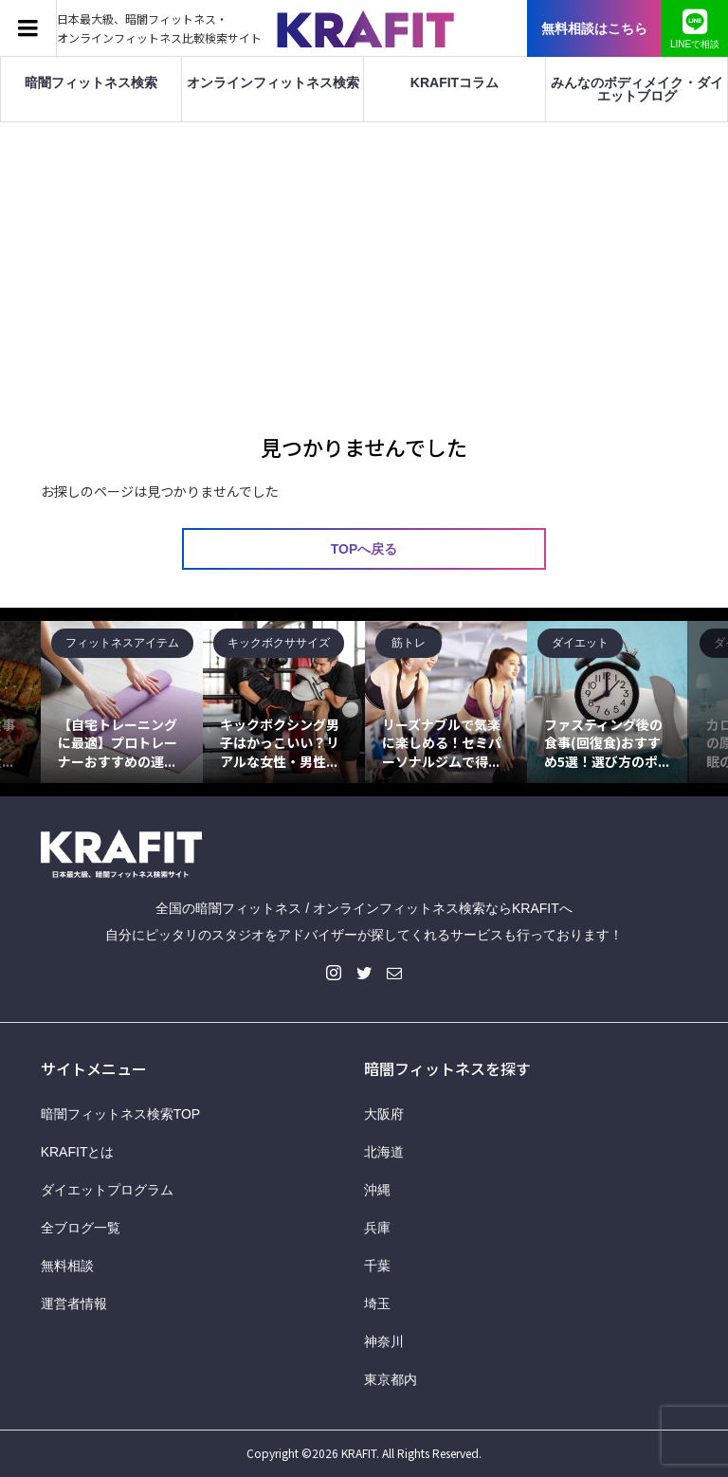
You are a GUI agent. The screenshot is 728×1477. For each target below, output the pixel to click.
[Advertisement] (364, 264)
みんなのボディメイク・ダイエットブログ (637, 89)
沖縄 (377, 1189)
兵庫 (377, 1227)
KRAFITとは (78, 1151)
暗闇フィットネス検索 (91, 82)
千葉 (377, 1265)
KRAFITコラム (454, 82)
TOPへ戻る (364, 548)
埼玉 (377, 1303)
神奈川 (384, 1341)
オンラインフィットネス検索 (273, 82)
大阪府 (384, 1113)
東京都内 (390, 1379)
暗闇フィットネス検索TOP (121, 1113)
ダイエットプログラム (107, 1189)
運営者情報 (74, 1303)
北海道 (384, 1151)
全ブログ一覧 (80, 1227)
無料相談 (67, 1265)
